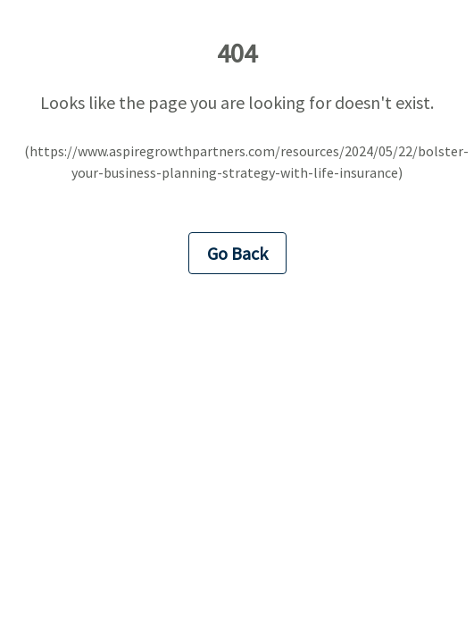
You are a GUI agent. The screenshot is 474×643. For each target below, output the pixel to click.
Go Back (237, 253)
